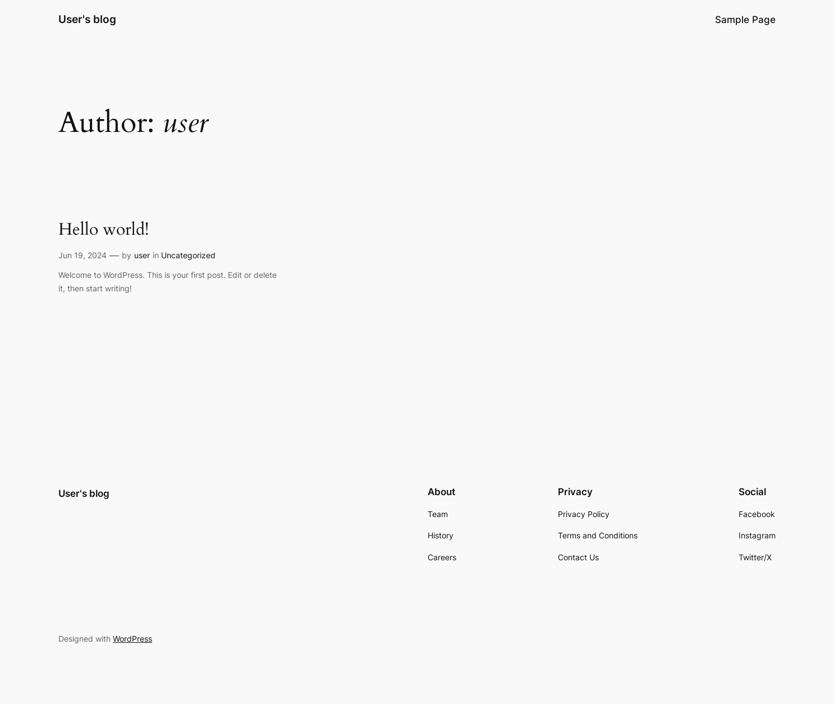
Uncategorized (188, 255)
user (142, 255)
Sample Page (745, 19)
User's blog (87, 19)
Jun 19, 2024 (82, 255)
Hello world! (103, 230)
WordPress (132, 638)
